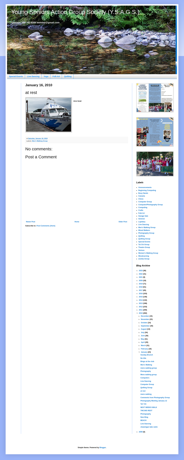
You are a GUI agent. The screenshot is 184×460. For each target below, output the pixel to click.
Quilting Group (144, 239)
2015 (141, 297)
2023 (141, 271)
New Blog (144, 417)
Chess (140, 199)
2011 (141, 310)
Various (141, 250)
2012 (141, 307)
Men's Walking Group (40, 141)
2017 (141, 290)
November (145, 319)
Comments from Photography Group (155, 398)
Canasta (141, 196)
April (143, 342)
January (144, 352)
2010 (141, 313)
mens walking (146, 394)
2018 (141, 287)
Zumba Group (143, 259)
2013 (141, 303)
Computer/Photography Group (150, 205)
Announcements (145, 187)
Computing (142, 207)
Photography (145, 371)
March (143, 345)
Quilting (67, 76)
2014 (141, 300)
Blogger (103, 448)
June (143, 336)
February (145, 349)
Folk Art (56, 76)
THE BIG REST (146, 411)
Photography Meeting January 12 (153, 401)
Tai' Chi (143, 404)
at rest (143, 391)
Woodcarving (143, 256)
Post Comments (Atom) (46, 226)
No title (143, 358)
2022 (141, 274)
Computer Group (145, 202)
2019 (141, 284)
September (145, 326)
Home (77, 222)
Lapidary (141, 222)
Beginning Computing (147, 190)
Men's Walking (146, 365)
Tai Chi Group (143, 245)
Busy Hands (143, 193)
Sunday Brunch (146, 355)
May (143, 339)
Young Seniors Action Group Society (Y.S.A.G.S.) (75, 12)
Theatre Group (144, 247)
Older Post (123, 222)
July (143, 332)
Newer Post (30, 222)
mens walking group (148, 368)
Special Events (16, 76)
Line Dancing (33, 76)
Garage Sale (143, 216)
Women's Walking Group (148, 253)
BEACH (143, 420)
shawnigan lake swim (149, 427)
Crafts (140, 210)
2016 (141, 294)
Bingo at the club (147, 361)
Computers (144, 378)
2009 (141, 432)
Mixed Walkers (144, 230)
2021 (141, 277)
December (145, 316)
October (144, 323)
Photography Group (146, 233)
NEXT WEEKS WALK (148, 407)
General (141, 219)
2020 (141, 281)
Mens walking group (148, 375)
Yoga (46, 76)
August (144, 329)
